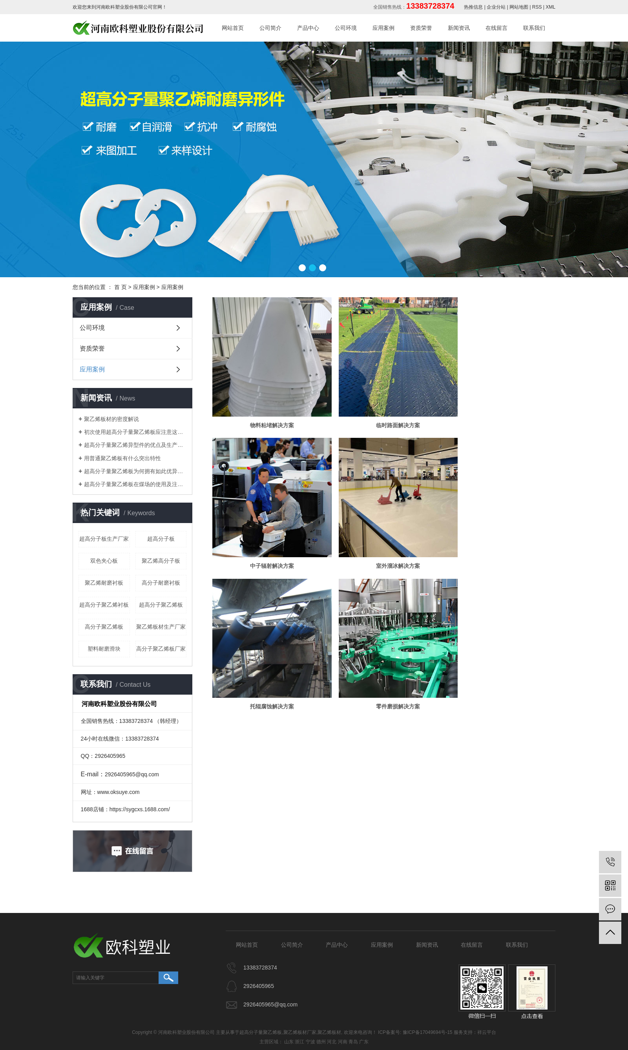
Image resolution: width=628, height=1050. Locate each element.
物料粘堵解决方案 (267, 415)
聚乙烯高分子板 (161, 561)
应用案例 (383, 28)
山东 (289, 1042)
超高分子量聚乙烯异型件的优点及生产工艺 (135, 445)
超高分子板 (161, 539)
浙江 (299, 1042)
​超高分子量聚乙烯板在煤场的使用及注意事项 (135, 484)
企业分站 (496, 7)
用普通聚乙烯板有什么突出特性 (122, 458)
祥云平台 (486, 1032)
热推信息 (473, 7)
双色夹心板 (104, 561)
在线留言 (497, 28)
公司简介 (270, 28)
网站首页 (233, 28)
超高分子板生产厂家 (104, 539)
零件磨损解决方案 (500, 546)
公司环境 (346, 28)
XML (550, 7)
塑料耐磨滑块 (104, 649)
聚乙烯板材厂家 (299, 1032)
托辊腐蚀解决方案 (384, 546)
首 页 (120, 287)
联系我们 (534, 28)
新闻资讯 (459, 28)
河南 (342, 1042)
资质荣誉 (421, 28)
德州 (321, 1042)
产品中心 (308, 28)
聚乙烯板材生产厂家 (161, 627)
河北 (331, 1042)
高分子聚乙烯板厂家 (161, 649)
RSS (537, 7)
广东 (364, 1042)
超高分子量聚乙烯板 (260, 1032)
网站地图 (518, 7)
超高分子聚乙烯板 (161, 605)
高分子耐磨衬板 (161, 583)
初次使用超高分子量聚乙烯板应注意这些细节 (135, 432)
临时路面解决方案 (384, 415)
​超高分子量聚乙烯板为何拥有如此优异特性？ (135, 471)
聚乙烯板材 (329, 1032)
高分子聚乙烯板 (104, 627)
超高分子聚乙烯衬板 (104, 605)
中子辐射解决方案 (500, 415)
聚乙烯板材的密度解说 (111, 419)
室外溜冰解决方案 (267, 546)
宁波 (310, 1042)
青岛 (353, 1042)
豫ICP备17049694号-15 (428, 1032)
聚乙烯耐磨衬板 (104, 583)
